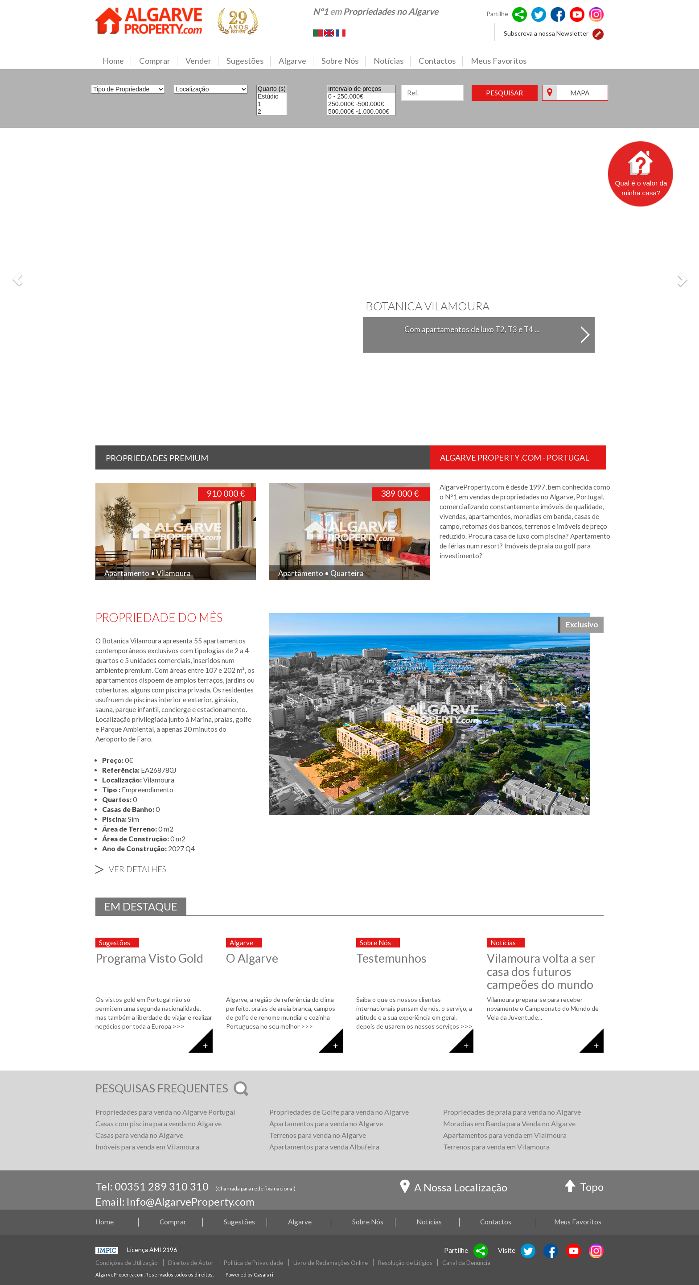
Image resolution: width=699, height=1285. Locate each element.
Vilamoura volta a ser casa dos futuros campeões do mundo (541, 971)
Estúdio (272, 96)
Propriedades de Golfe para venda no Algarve (339, 1112)
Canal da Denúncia (466, 1262)
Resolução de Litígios (405, 1262)
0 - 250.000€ (361, 96)
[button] (598, 33)
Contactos (441, 61)
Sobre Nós (343, 61)
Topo (584, 1188)
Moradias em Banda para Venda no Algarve (509, 1123)
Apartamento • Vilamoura (147, 573)
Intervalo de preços (361, 89)
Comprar (158, 61)
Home (117, 61)
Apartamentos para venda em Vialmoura (505, 1135)
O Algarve (252, 958)
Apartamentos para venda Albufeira (324, 1146)
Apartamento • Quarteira (321, 573)
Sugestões (248, 61)
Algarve (296, 61)
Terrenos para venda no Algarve (317, 1135)
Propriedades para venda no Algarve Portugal (165, 1112)
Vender (201, 61)
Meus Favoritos (498, 61)
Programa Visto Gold (149, 958)
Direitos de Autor (191, 1262)
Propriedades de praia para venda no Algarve (512, 1112)
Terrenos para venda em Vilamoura (496, 1146)
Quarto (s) (272, 89)
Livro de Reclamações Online (330, 1262)
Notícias (392, 61)
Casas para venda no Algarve (139, 1135)
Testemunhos (391, 958)
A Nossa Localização (453, 1188)
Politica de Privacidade (253, 1262)
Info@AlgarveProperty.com (191, 1201)
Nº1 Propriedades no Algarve (375, 11)
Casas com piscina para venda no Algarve (158, 1123)
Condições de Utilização (126, 1262)
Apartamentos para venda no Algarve (326, 1123)
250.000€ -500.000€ (361, 104)
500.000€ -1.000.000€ (361, 111)
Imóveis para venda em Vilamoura (147, 1146)
